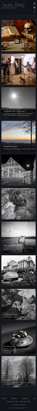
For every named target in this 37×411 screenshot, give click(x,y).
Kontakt (3, 398)
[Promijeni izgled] (34, 7)
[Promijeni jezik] (34, 3)
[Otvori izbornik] (34, 11)
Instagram (25, 398)
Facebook (14, 398)
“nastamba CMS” (19, 408)
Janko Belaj (12, 4)
